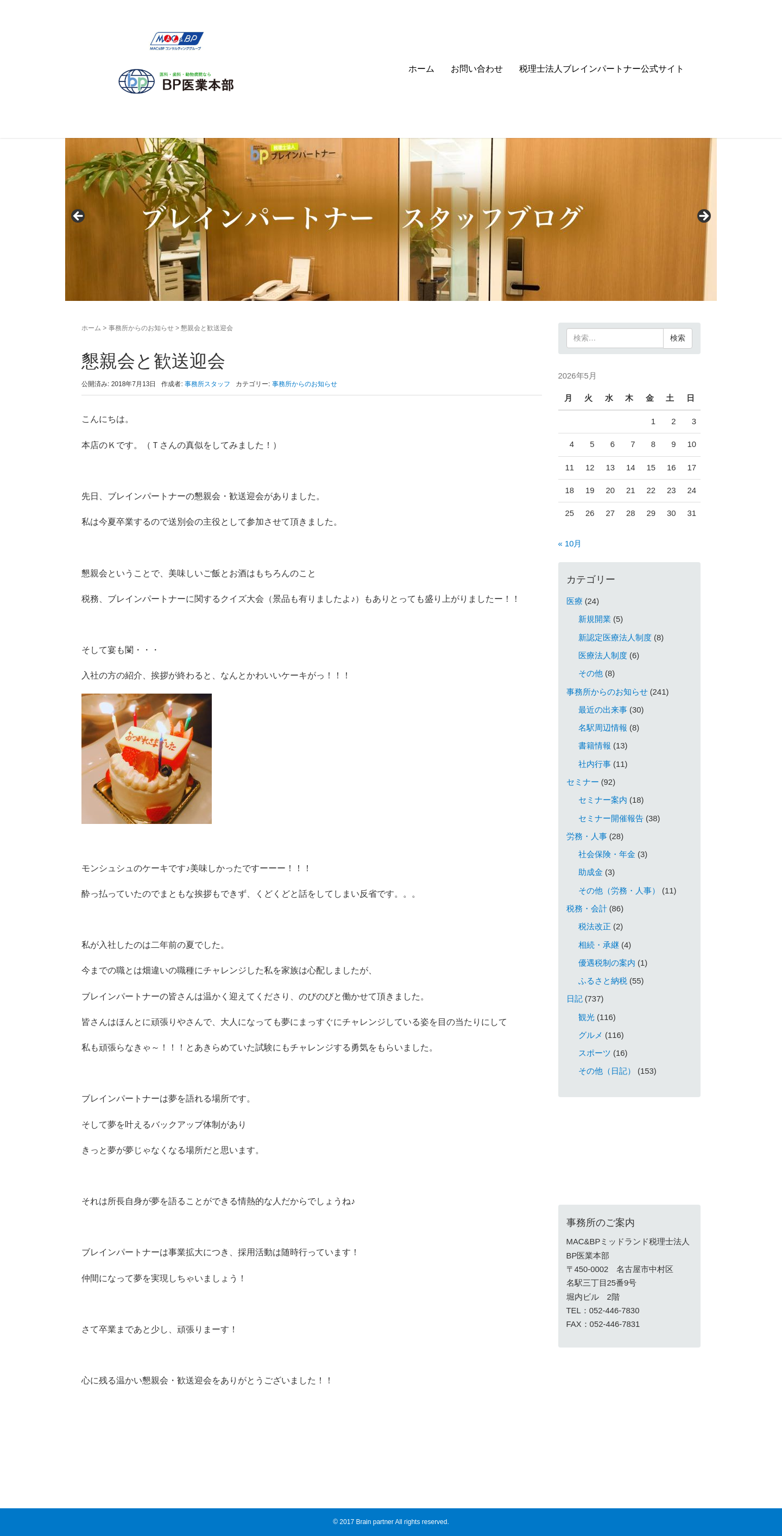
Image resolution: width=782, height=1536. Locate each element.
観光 (586, 1017)
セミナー (582, 782)
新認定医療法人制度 (615, 637)
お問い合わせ (477, 68)
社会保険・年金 (606, 854)
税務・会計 (586, 908)
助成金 (590, 872)
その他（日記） (606, 1071)
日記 (574, 998)
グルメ (590, 1035)
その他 (590, 673)
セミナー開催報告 (611, 818)
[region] (391, 219)
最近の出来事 (602, 710)
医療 (574, 601)
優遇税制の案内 (606, 963)
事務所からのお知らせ (141, 328)
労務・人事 (586, 836)
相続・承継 (598, 945)
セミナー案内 (602, 800)
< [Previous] (79, 217)
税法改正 (594, 926)
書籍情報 (594, 745)
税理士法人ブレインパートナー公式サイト (601, 68)
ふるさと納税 (602, 981)
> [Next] (703, 217)
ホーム (421, 68)
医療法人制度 (602, 655)
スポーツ (594, 1053)
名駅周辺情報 (602, 727)
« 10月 (570, 543)
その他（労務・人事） (619, 890)
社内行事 (594, 764)
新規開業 (594, 619)
